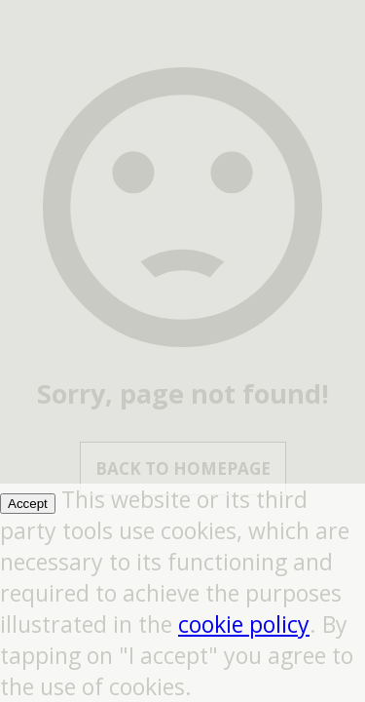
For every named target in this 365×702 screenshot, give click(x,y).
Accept (28, 503)
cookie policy (244, 624)
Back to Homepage (183, 468)
